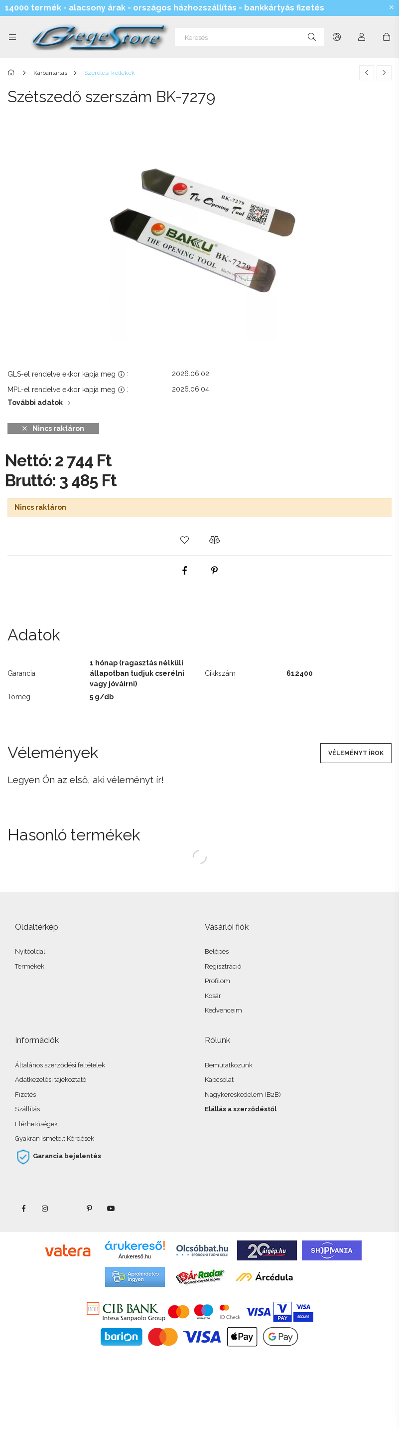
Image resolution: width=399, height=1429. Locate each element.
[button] (185, 540)
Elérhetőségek (36, 1124)
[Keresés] (249, 37)
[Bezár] (391, 7)
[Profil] (361, 37)
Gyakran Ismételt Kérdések (54, 1138)
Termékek (29, 966)
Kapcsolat (219, 1079)
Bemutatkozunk (229, 1065)
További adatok (35, 403)
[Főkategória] (12, 72)
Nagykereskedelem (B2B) (243, 1094)
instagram (45, 1208)
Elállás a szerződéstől (240, 1109)
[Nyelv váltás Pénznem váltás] (336, 37)
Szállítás (27, 1109)
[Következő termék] (384, 72)
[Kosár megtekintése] (386, 37)
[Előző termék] (366, 72)
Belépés (217, 951)
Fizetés (25, 1094)
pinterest (89, 1208)
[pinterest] (215, 570)
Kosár (213, 996)
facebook (23, 1208)
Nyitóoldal (30, 951)
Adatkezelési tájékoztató (50, 1079)
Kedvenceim (223, 1010)
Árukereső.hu (135, 1256)
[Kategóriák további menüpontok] (12, 37)
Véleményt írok (356, 753)
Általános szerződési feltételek (60, 1065)
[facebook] (185, 570)
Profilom (217, 981)
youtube (111, 1208)
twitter (67, 1208)
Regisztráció (223, 966)
